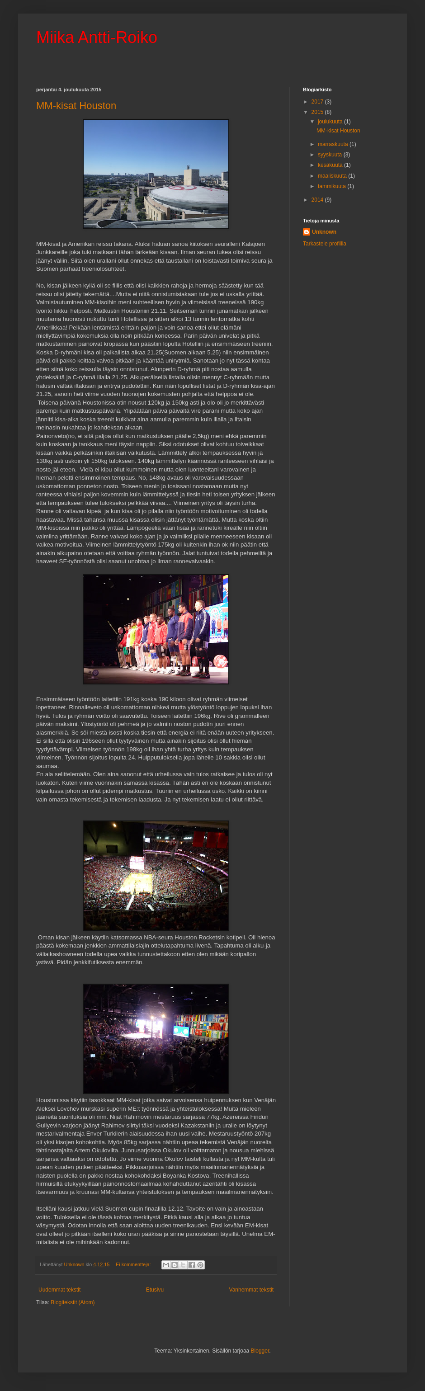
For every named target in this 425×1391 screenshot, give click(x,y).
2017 (318, 102)
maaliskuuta (333, 176)
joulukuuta (331, 121)
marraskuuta (333, 144)
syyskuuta (331, 154)
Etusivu (155, 1290)
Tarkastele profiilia (324, 243)
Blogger (260, 1351)
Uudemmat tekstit (59, 1290)
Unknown (324, 232)
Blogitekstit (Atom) (72, 1302)
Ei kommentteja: (134, 1264)
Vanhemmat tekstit (251, 1290)
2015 (318, 112)
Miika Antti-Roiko (96, 37)
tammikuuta (332, 186)
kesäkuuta (331, 165)
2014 (318, 200)
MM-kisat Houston (76, 105)
